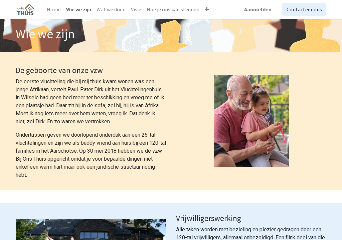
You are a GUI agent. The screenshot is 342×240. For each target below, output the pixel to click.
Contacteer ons (304, 9)
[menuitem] (53, 9)
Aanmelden (258, 9)
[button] (207, 9)
